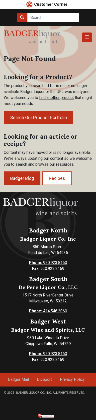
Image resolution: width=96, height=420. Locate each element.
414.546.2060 (48, 311)
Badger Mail (18, 379)
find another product (56, 97)
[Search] (53, 17)
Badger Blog (22, 178)
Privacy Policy (72, 379)
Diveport (44, 379)
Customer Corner (51, 4)
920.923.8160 (48, 262)
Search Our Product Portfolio (38, 117)
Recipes (57, 178)
